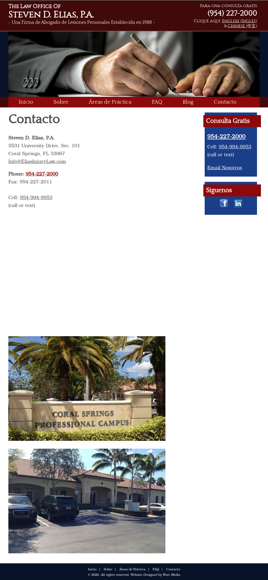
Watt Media (171, 574)
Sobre (60, 102)
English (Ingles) (239, 20)
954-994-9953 (36, 197)
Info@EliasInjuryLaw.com (37, 161)
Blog (188, 102)
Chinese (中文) (242, 25)
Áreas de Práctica (110, 102)
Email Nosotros (224, 167)
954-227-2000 (42, 174)
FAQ (157, 102)
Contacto (225, 102)
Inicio (26, 102)
